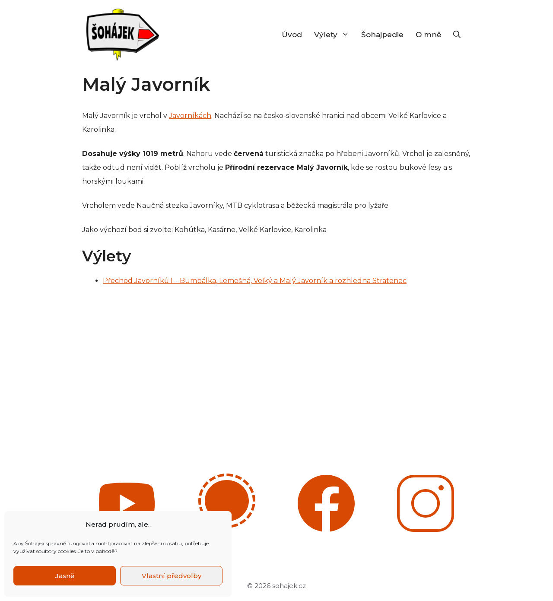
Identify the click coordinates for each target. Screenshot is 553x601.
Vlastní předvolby (171, 576)
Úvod (292, 34)
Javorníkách (190, 115)
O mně (428, 34)
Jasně (64, 576)
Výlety (334, 35)
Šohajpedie (382, 34)
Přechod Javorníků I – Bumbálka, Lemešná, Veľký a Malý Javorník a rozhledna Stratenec (255, 281)
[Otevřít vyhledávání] (457, 35)
